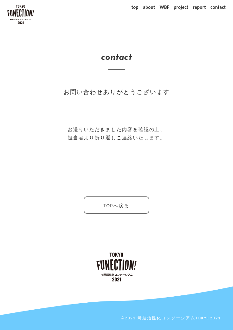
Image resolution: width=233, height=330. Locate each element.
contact (218, 7)
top (134, 7)
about (149, 7)
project (181, 7)
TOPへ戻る (116, 206)
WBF (164, 7)
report (199, 7)
